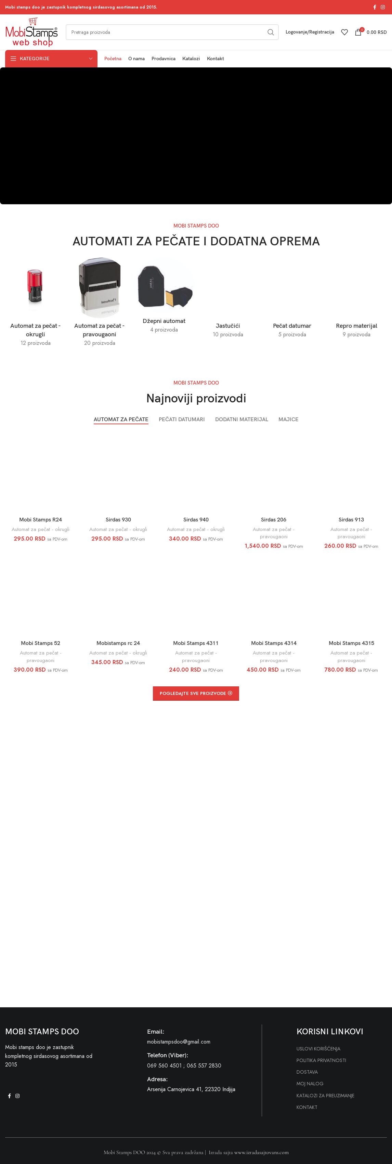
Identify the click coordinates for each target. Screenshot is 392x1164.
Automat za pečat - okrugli (40, 529)
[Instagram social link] (383, 7)
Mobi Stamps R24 (40, 520)
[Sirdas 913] (351, 472)
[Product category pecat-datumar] (292, 299)
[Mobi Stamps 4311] (195, 596)
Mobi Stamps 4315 (351, 643)
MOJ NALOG (310, 1083)
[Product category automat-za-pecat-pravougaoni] (99, 304)
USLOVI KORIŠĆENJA (318, 1048)
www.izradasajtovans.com (261, 1152)
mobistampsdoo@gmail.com (178, 1042)
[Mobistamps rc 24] (118, 596)
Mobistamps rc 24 (118, 643)
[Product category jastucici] (228, 299)
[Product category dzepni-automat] (163, 297)
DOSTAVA (307, 1072)
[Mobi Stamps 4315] (351, 596)
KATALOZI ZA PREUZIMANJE (325, 1095)
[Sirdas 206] (273, 472)
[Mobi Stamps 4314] (273, 596)
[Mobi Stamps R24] (40, 472)
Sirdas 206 (273, 520)
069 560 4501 (164, 1066)
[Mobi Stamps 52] (40, 596)
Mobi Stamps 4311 (196, 643)
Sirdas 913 (351, 520)
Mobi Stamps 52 (40, 643)
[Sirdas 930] (118, 472)
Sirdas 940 (196, 520)
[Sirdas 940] (195, 472)
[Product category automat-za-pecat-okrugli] (35, 304)
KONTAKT (307, 1107)
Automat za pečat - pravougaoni (274, 533)
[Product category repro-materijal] (356, 299)
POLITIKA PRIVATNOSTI (321, 1060)
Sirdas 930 (118, 520)
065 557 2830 (204, 1066)
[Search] (172, 32)
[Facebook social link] (374, 7)
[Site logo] (32, 32)
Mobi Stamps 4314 (274, 643)
